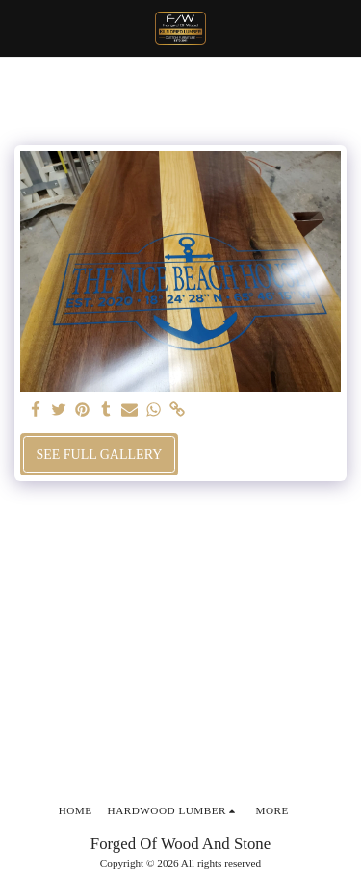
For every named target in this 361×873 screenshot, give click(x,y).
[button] (21, 28)
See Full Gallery (99, 455)
